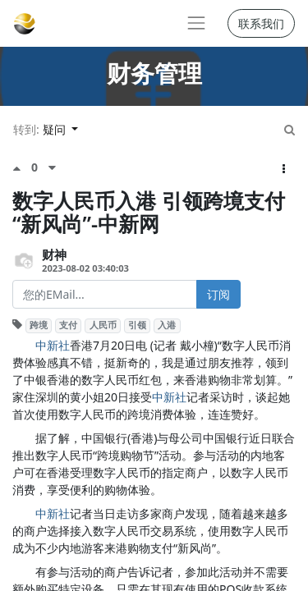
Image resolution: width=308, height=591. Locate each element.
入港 (167, 325)
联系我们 (261, 23)
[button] (284, 168)
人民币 (103, 325)
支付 (68, 325)
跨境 (39, 325)
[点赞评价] (21, 168)
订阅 (218, 294)
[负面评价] (52, 168)
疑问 (56, 129)
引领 (137, 325)
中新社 (52, 345)
